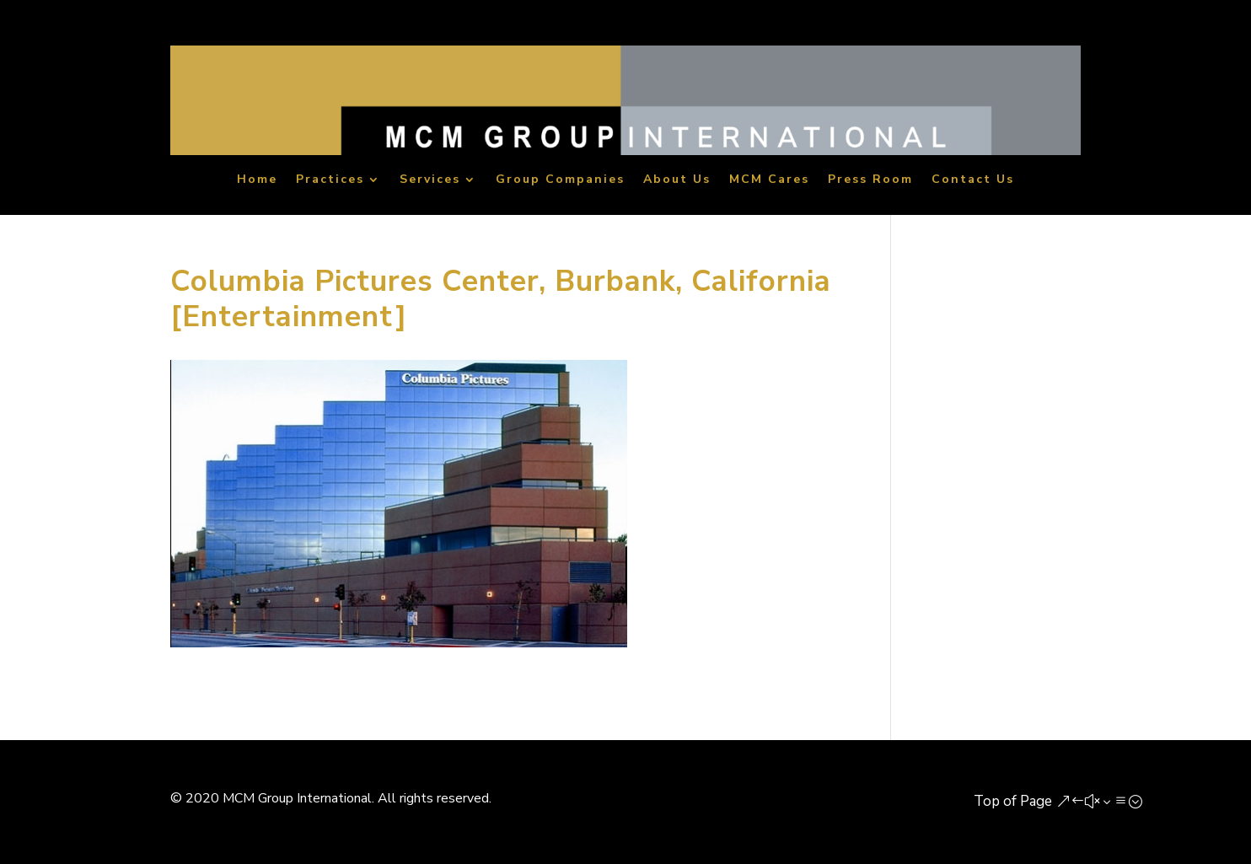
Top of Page (1013, 801)
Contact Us (973, 180)
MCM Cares (769, 180)
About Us (677, 180)
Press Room (870, 180)
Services (430, 180)
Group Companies (560, 180)
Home (257, 180)
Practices (330, 180)
